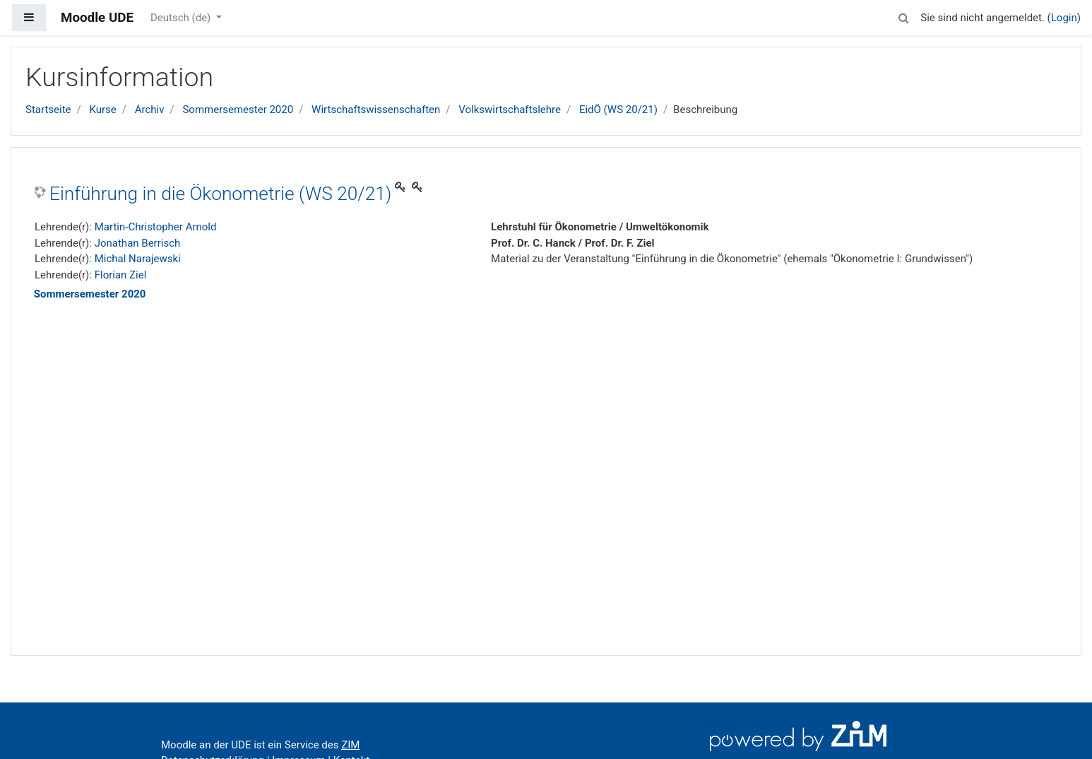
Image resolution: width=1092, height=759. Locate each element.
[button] (903, 16)
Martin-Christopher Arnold (156, 226)
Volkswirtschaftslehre (509, 109)
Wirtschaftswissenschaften (375, 109)
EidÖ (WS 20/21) (618, 109)
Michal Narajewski (138, 258)
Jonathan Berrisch (138, 243)
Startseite (48, 109)
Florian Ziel (121, 275)
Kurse (102, 109)
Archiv (150, 109)
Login (1064, 17)
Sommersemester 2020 (237, 109)
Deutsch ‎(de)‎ (181, 17)
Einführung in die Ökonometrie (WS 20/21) (220, 193)
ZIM (350, 745)
